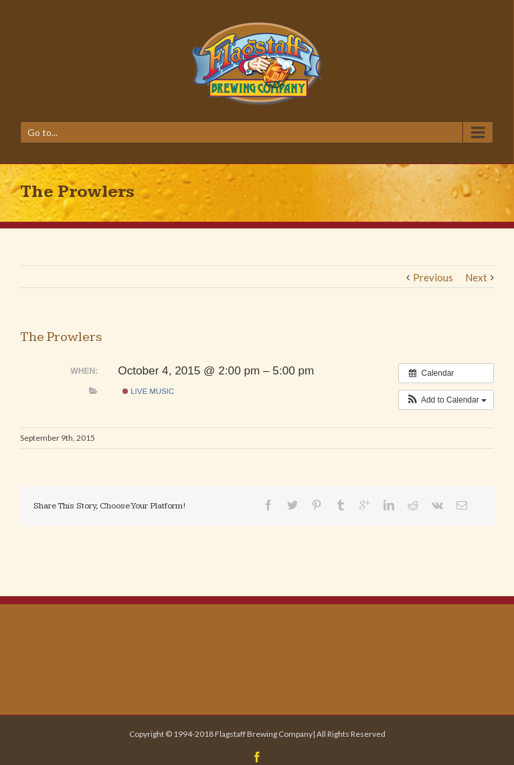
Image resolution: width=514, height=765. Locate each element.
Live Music (148, 391)
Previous (433, 277)
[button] (446, 400)
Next (476, 277)
